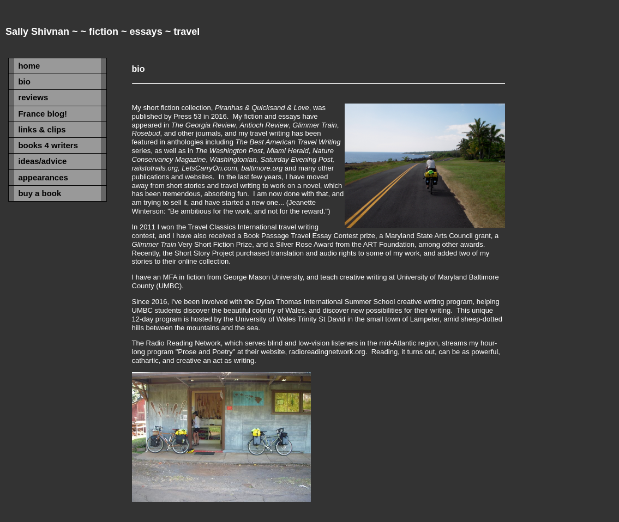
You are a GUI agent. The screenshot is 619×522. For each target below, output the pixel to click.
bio (24, 81)
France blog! (42, 113)
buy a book (39, 193)
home (29, 65)
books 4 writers (48, 145)
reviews (33, 97)
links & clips (41, 129)
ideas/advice (42, 161)
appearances (43, 177)
